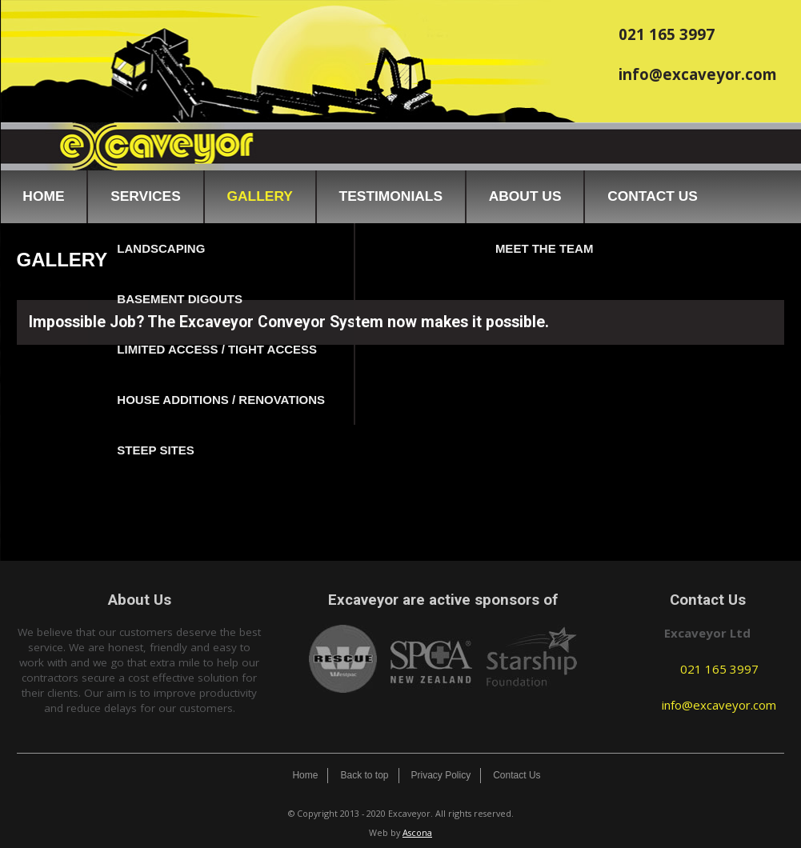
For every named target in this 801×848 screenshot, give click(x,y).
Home (43, 196)
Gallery (259, 196)
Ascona (417, 832)
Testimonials (391, 196)
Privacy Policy (441, 775)
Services (145, 196)
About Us (525, 196)
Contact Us (652, 196)
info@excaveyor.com (698, 74)
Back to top (364, 775)
